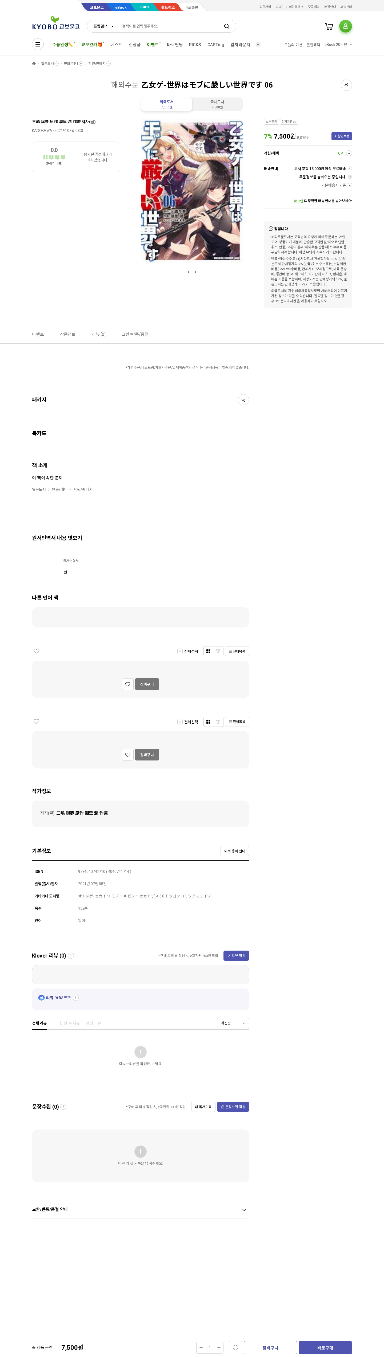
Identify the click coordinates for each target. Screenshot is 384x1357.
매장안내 (330, 7)
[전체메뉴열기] (38, 44)
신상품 (135, 44)
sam (144, 6)
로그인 (279, 7)
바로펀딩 (175, 44)
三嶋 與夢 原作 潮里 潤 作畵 (56, 121)
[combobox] (102, 26)
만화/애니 (71, 64)
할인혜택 (313, 45)
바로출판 (191, 7)
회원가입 (265, 7)
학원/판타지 (97, 64)
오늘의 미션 (293, 45)
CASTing (215, 44)
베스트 (116, 44)
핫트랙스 (168, 7)
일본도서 (47, 64)
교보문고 (97, 7)
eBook (121, 7)
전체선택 (191, 651)
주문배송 (314, 7)
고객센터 (346, 7)
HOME (34, 63)
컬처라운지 (240, 44)
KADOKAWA (42, 130)
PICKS (195, 44)
